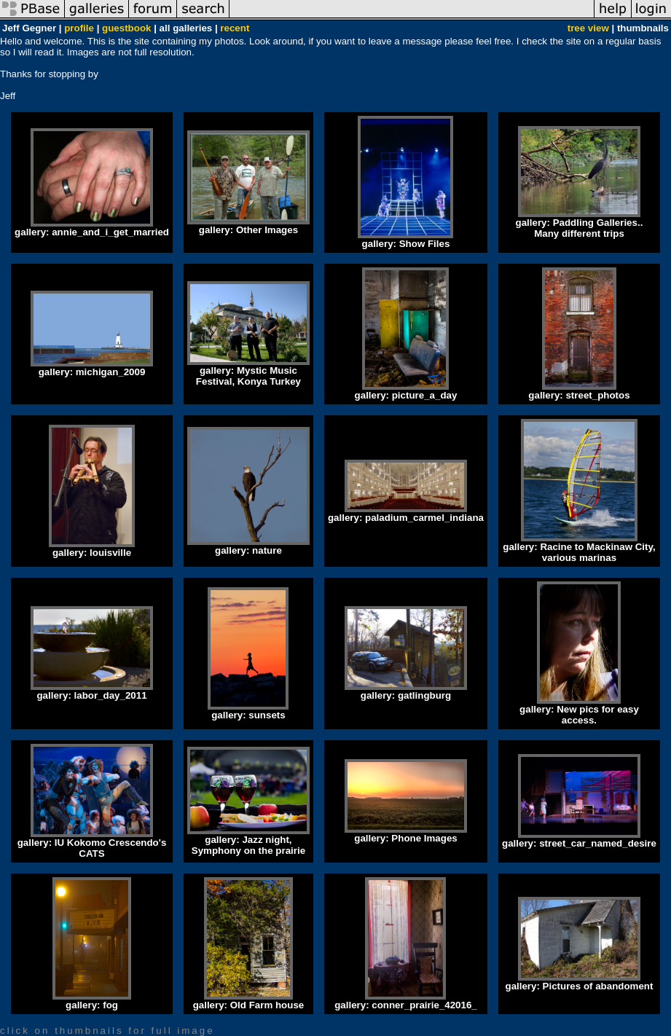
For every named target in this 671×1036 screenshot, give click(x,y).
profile (79, 28)
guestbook (126, 28)
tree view (588, 28)
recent (234, 28)
